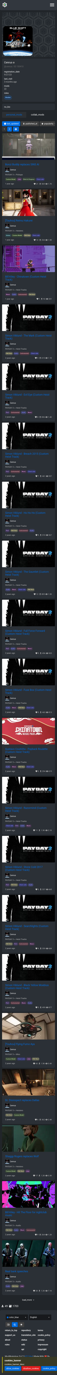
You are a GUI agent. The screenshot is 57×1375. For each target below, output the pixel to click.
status (24, 1340)
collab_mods (37, 114)
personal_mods (14, 114)
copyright (42, 1349)
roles (6, 93)
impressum (43, 1344)
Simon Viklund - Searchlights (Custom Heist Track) (26, 928)
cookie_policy (44, 1335)
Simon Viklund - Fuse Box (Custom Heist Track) (28, 691)
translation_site (28, 1335)
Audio (18, 1225)
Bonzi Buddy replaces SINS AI (22, 164)
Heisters (19, 231)
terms (40, 1330)
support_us (10, 1335)
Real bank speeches (16, 1271)
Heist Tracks (21, 290)
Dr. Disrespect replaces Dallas (22, 1100)
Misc (18, 1054)
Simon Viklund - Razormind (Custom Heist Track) (26, 809)
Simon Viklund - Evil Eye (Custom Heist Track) (27, 396)
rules (7, 1344)
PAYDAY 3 (9, 175)
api (22, 1349)
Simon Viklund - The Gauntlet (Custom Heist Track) (27, 573)
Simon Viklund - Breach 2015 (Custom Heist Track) (27, 455)
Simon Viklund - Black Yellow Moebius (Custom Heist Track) (27, 987)
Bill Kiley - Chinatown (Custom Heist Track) (25, 278)
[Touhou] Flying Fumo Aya (20, 1044)
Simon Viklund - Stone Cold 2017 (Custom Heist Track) (24, 868)
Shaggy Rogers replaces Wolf (22, 1156)
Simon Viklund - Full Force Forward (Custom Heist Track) (25, 632)
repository (26, 1330)
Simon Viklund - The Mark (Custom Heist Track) (28, 337)
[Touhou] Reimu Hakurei (19, 220)
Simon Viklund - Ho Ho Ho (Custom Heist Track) (25, 514)
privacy (41, 1340)
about (7, 1340)
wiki (23, 1344)
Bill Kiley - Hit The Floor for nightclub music (26, 1214)
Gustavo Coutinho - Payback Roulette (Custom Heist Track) (26, 750)
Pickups (19, 175)
